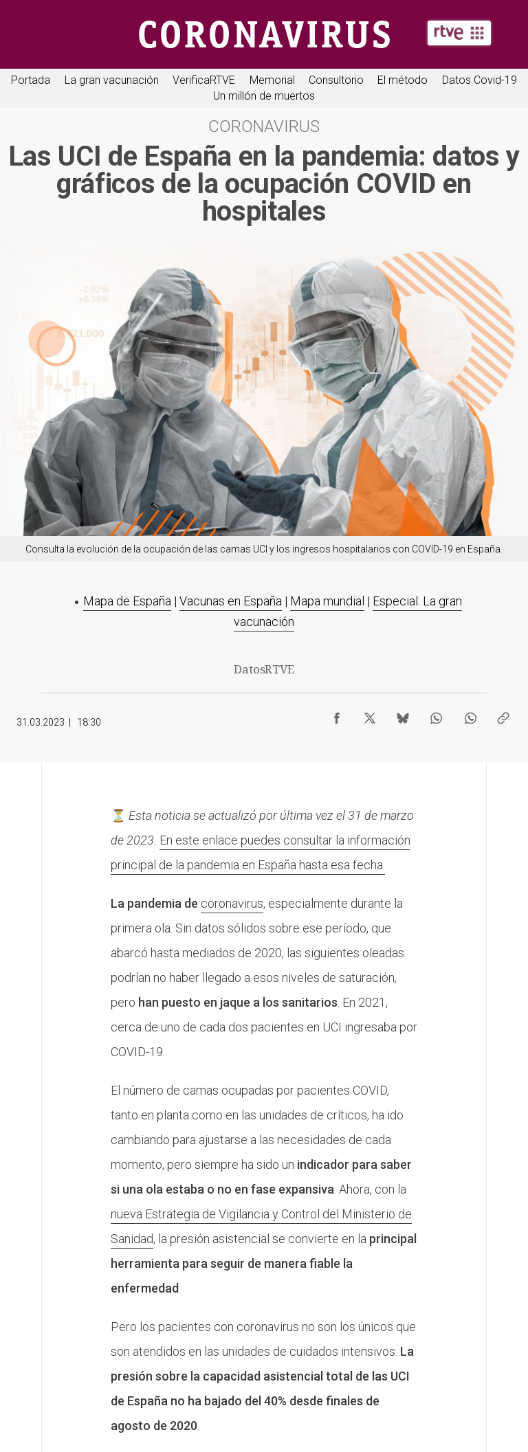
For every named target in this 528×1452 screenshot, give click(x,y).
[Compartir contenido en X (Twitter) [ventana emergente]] (369, 715)
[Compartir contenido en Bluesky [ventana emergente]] (402, 715)
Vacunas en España (230, 601)
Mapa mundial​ (327, 601)
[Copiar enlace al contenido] (503, 715)
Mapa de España (127, 601)
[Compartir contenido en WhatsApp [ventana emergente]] (435, 715)
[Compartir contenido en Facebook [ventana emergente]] (336, 715)
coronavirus (232, 903)
